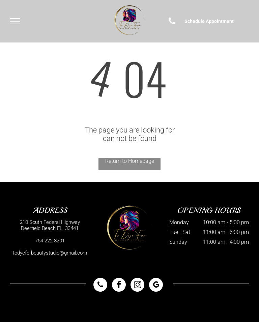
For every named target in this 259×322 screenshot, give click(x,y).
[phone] (100, 285)
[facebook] (119, 285)
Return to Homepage (129, 161)
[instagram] (137, 285)
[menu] (15, 21)
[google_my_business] (156, 285)
